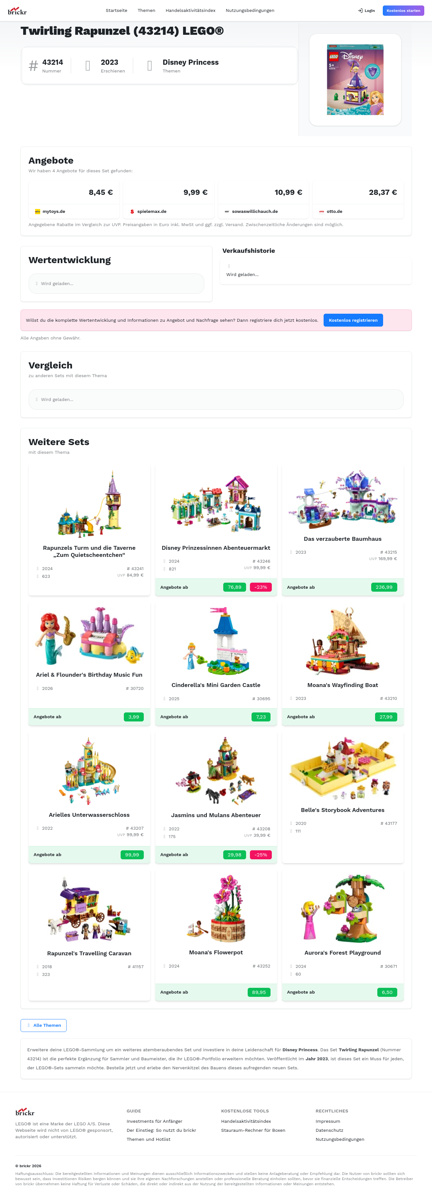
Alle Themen (43, 1025)
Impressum (328, 1121)
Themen (146, 10)
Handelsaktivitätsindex (191, 10)
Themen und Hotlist (148, 1139)
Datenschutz (329, 1130)
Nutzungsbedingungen (250, 10)
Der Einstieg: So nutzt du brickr (161, 1130)
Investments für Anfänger (154, 1121)
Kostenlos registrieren (353, 320)
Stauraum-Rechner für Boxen (253, 1130)
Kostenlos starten (403, 10)
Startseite (116, 10)
